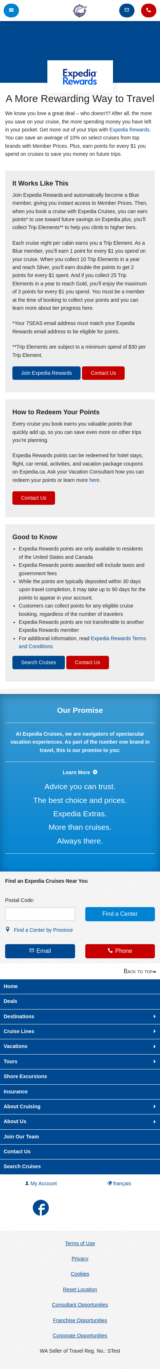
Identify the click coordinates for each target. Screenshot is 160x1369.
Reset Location (80, 1289)
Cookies (80, 1274)
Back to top (138, 971)
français (119, 1183)
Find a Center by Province (39, 930)
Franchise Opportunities (80, 1320)
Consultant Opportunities (80, 1305)
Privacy (80, 1259)
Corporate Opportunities (80, 1335)
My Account (41, 1183)
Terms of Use (80, 1243)
